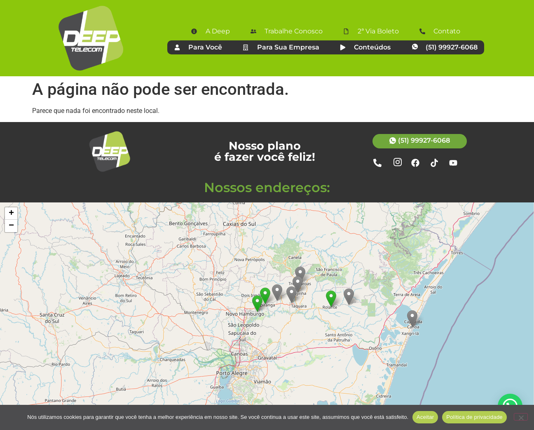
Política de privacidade (474, 417)
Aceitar (425, 417)
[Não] (521, 417)
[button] (331, 298)
